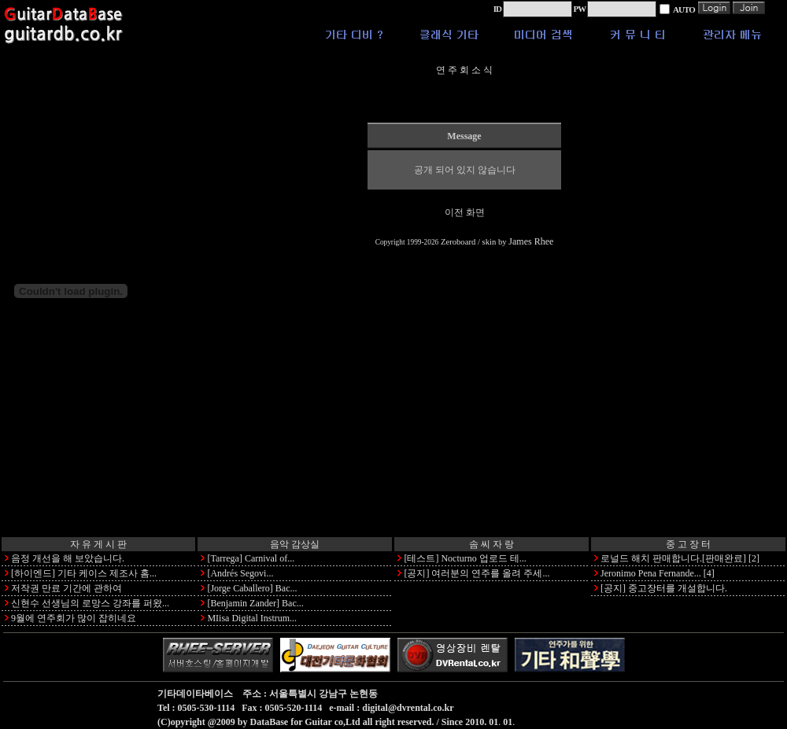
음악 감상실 (295, 544)
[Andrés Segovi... (240, 573)
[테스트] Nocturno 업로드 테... (465, 558)
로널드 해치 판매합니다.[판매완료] (673, 558)
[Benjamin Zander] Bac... (255, 603)
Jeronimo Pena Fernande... (650, 573)
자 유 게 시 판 (98, 544)
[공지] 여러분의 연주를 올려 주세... (476, 573)
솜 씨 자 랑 (491, 544)
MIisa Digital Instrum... (252, 618)
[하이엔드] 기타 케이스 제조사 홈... (84, 573)
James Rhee (530, 241)
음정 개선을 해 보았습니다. (67, 558)
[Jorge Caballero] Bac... (252, 588)
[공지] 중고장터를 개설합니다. (663, 588)
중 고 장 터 (688, 544)
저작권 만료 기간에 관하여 (66, 588)
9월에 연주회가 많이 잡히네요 (73, 618)
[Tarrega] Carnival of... (250, 558)
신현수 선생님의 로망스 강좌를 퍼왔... (90, 603)
